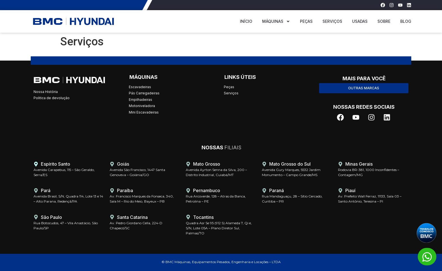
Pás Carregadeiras (144, 93)
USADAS (360, 21)
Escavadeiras (140, 87)
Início (246, 21)
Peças (306, 21)
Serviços (332, 21)
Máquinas (276, 21)
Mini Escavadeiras (144, 112)
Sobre (383, 21)
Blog (405, 21)
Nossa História (46, 92)
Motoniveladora (142, 106)
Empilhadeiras (140, 99)
